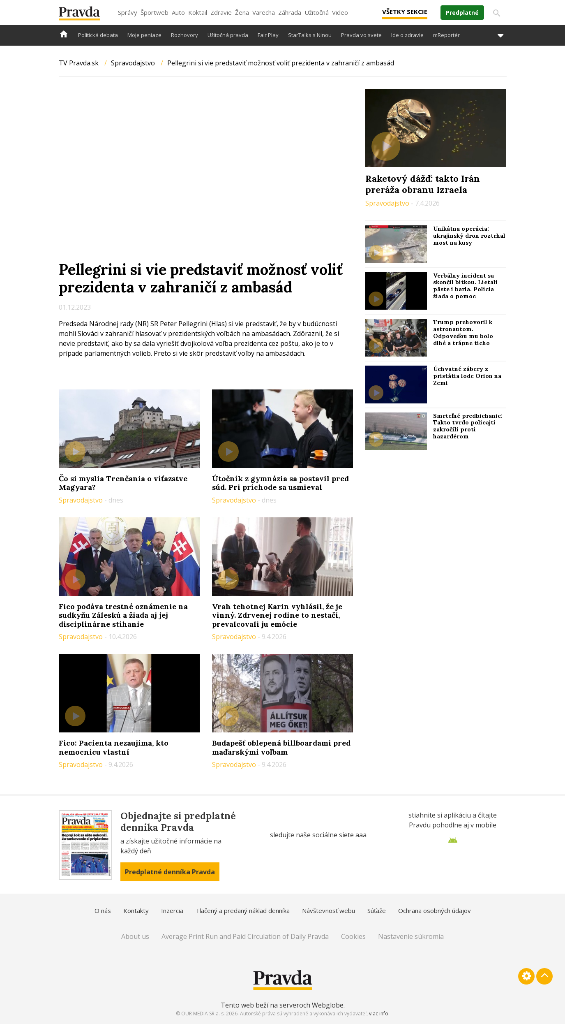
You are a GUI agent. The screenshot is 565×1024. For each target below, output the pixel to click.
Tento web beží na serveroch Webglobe (282, 1005)
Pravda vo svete (361, 35)
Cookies (353, 936)
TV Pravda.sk (79, 62)
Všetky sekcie (404, 11)
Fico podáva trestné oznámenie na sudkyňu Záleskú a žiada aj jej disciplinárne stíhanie (123, 615)
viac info (378, 1013)
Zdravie (221, 12)
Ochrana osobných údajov (434, 910)
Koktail (197, 12)
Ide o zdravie (407, 35)
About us (135, 936)
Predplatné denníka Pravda (170, 871)
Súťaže (376, 910)
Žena (242, 12)
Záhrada (289, 12)
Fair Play (268, 35)
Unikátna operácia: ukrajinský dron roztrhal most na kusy (469, 235)
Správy (127, 12)
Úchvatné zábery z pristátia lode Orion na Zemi (467, 376)
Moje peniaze (144, 35)
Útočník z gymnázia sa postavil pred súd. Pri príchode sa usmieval (280, 483)
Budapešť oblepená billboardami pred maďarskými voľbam (281, 747)
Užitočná (316, 12)
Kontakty (136, 910)
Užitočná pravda (228, 35)
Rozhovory (184, 35)
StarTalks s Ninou (310, 35)
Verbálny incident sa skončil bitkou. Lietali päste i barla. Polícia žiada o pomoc (465, 286)
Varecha (263, 12)
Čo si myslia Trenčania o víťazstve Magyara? (123, 483)
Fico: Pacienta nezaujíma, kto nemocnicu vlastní (113, 747)
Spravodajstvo (133, 62)
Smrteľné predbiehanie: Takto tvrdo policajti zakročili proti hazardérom (468, 426)
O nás (103, 910)
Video (340, 12)
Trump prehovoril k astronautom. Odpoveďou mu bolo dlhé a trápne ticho (463, 332)
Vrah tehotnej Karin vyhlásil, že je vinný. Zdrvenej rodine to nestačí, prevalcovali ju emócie (277, 615)
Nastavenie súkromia (411, 936)
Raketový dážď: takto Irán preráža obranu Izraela (422, 184)
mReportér (446, 35)
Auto (178, 12)
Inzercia (172, 910)
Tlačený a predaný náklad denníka (243, 910)
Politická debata (98, 35)
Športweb (154, 12)
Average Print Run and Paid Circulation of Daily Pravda (245, 936)
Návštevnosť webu (328, 910)
